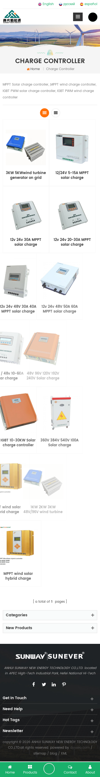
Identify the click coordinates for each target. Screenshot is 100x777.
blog (53, 753)
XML (64, 753)
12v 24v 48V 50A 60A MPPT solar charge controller (41, 309)
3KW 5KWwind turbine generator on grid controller (26, 175)
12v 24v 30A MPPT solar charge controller (25, 242)
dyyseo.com (80, 747)
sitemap (39, 753)
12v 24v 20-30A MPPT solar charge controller (72, 242)
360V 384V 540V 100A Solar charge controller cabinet (41, 443)
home (33, 69)
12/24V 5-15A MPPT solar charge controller (72, 175)
